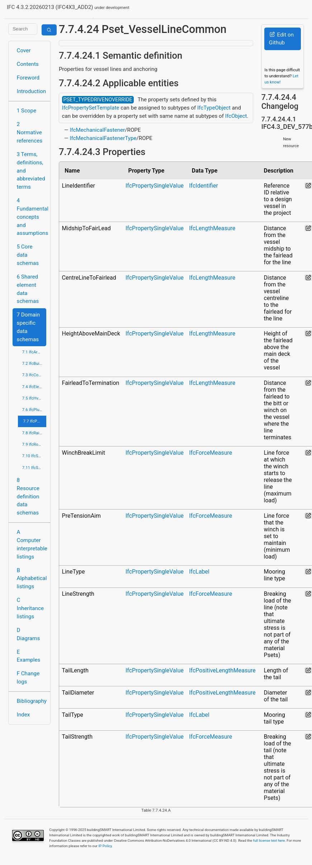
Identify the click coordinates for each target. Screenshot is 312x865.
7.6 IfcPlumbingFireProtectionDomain (34, 409)
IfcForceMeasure (210, 452)
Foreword (28, 77)
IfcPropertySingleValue (155, 185)
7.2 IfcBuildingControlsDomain (34, 363)
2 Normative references (30, 132)
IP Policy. (105, 846)
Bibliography (31, 701)
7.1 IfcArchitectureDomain (34, 351)
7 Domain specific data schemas (28, 326)
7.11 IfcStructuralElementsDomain (34, 467)
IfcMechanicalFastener (97, 130)
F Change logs (28, 677)
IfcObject (236, 116)
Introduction (31, 91)
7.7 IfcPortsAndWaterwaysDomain (34, 421)
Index (23, 714)
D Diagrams (28, 634)
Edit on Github (281, 39)
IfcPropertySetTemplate (90, 108)
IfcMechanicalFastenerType (103, 138)
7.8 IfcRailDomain (34, 432)
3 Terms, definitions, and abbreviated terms (31, 170)
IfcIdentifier (203, 185)
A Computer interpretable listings (31, 544)
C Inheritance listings (30, 608)
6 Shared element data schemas (28, 289)
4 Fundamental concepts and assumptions (31, 216)
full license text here (269, 840)
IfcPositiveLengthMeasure (222, 670)
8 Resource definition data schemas (28, 496)
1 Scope (27, 110)
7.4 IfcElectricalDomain (34, 386)
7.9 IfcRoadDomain (34, 444)
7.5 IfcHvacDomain (34, 398)
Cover (24, 50)
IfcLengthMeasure (212, 228)
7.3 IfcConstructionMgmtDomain (34, 374)
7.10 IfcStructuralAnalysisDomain (34, 455)
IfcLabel (199, 571)
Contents (28, 64)
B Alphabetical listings (31, 578)
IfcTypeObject (214, 108)
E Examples (29, 656)
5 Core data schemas (28, 254)
